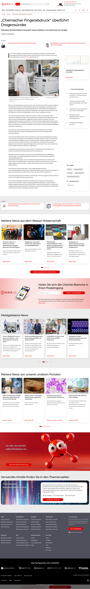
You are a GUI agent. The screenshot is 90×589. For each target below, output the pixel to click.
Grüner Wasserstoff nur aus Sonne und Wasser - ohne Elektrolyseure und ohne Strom (78, 95)
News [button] (3, 10)
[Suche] (48, 4)
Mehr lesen (43, 303)
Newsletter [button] (61, 10)
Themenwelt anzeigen (53, 499)
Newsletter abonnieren (73, 293)
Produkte (48, 540)
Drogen (28, 57)
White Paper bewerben (52, 526)
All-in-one (48, 550)
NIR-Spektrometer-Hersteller (18, 464)
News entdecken (5, 519)
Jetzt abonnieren (75, 529)
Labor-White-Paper (51, 522)
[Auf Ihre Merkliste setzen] (76, 10)
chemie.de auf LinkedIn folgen (75, 532)
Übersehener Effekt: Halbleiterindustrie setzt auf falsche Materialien (76, 116)
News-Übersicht (5, 526)
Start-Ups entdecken (21, 522)
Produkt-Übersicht (36, 529)
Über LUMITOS (18, 575)
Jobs (47, 545)
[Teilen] (79, 10)
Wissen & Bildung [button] (51, 10)
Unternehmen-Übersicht (22, 529)
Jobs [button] (43, 10)
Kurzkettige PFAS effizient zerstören (76, 123)
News (47, 538)
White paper (49, 542)
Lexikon (33, 538)
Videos (32, 545)
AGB (10, 580)
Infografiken (34, 540)
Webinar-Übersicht (6, 542)
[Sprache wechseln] (83, 10)
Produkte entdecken (36, 519)
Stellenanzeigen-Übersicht (23, 545)
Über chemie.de (28, 575)
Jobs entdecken (20, 538)
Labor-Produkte (35, 522)
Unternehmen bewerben (22, 526)
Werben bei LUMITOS (6, 575)
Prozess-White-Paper (51, 524)
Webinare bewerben (6, 540)
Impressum (4, 580)
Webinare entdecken (6, 538)
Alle (17, 4)
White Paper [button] (38, 10)
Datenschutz (17, 580)
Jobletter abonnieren (21, 540)
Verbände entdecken (21, 524)
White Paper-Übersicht (52, 529)
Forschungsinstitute (36, 542)
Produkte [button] (18, 10)
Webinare (48, 547)
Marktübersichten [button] (27, 10)
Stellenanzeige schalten (22, 542)
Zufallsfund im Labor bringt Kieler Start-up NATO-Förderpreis (78, 109)
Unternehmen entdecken (22, 519)
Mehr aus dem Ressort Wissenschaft (45, 272)
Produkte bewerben (36, 526)
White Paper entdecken (52, 519)
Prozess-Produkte (35, 524)
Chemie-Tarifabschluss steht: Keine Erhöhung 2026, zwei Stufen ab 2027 (78, 102)
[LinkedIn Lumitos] (88, 580)
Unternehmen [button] (10, 10)
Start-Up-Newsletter (6, 524)
